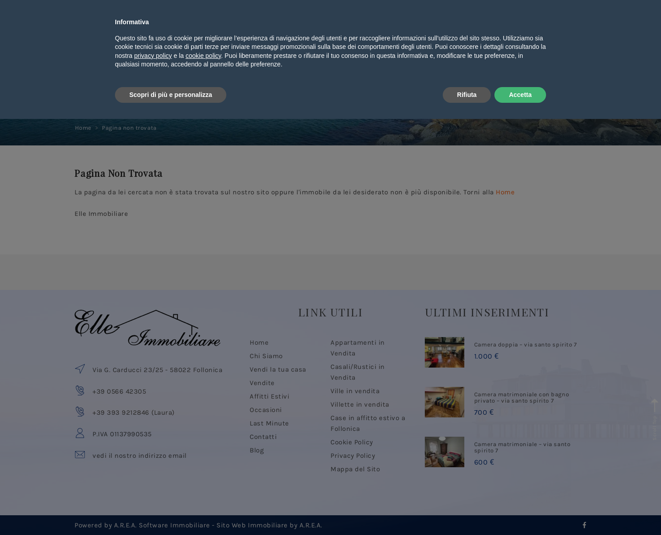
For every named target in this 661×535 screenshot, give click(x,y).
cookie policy (203, 471)
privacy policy (153, 471)
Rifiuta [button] (467, 510)
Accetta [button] (520, 510)
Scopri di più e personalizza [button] (170, 510)
